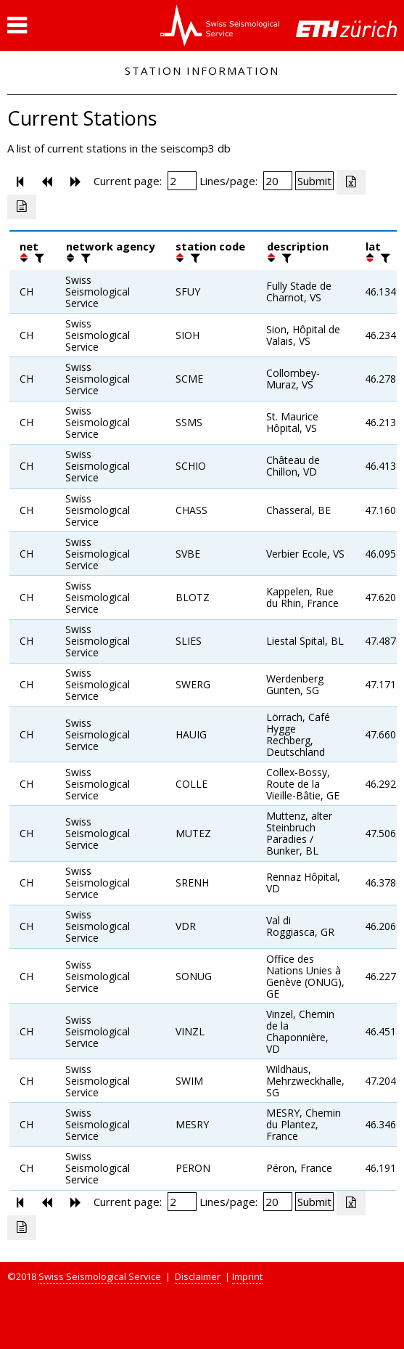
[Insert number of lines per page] (277, 180)
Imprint (247, 1276)
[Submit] (314, 180)
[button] (17, 25)
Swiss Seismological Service (99, 1276)
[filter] (37, 257)
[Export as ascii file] (21, 207)
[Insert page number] (182, 180)
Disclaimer (197, 1276)
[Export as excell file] (351, 182)
